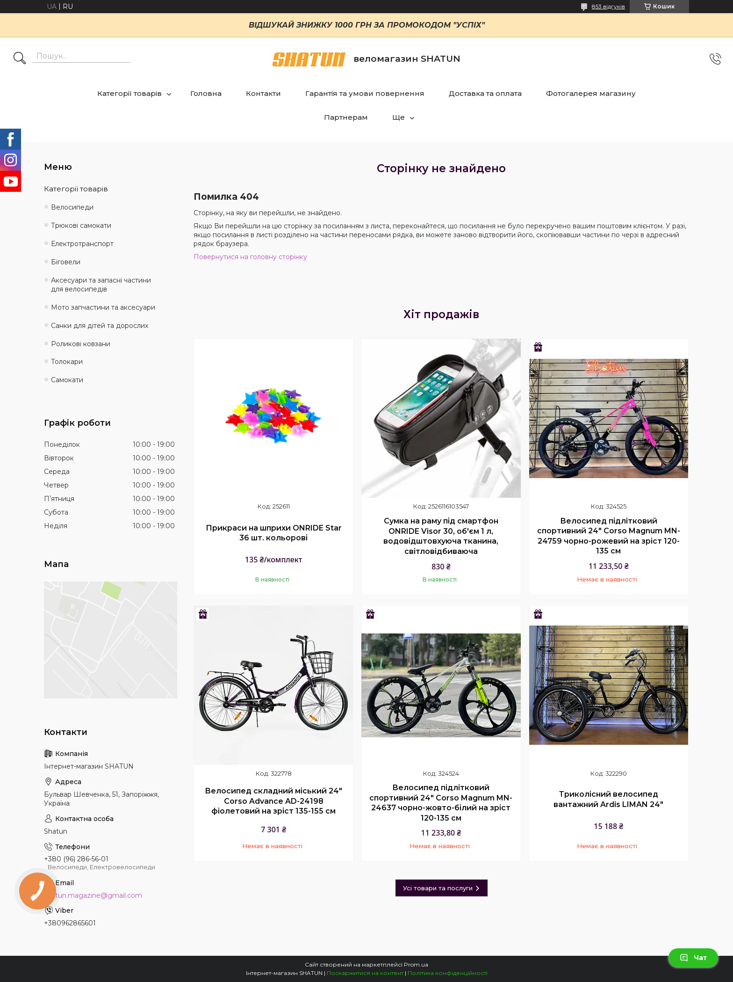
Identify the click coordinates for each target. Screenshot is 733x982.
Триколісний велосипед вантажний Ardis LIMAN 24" (608, 799)
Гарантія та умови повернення (364, 93)
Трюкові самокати (81, 225)
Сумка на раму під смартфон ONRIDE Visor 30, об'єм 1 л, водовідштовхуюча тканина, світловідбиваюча (440, 536)
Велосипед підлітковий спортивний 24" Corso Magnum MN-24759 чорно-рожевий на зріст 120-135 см (608, 536)
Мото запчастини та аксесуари (103, 307)
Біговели (65, 262)
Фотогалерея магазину (591, 93)
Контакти (263, 93)
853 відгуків (608, 6)
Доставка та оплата (485, 93)
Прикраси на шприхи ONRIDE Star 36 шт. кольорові (274, 533)
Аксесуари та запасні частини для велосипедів (101, 284)
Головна (206, 93)
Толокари (67, 361)
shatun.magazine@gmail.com (93, 895)
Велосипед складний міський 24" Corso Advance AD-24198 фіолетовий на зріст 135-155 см (273, 800)
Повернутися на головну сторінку (250, 257)
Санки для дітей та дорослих (99, 325)
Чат (693, 957)
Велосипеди (72, 207)
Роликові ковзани (80, 344)
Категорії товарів (129, 93)
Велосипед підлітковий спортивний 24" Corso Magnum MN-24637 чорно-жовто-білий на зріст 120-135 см (440, 802)
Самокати (67, 380)
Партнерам (346, 117)
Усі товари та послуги (438, 888)
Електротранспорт (82, 244)
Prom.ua (416, 964)
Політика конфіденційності (448, 972)
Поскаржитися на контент (365, 972)
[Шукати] (19, 59)
